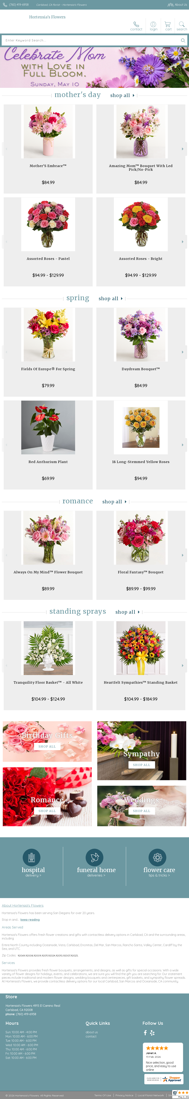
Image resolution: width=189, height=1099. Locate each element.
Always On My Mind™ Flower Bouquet (48, 572)
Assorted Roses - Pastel (48, 259)
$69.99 (48, 478)
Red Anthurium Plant (48, 462)
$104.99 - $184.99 (140, 699)
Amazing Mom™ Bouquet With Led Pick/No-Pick (141, 168)
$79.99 (48, 385)
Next (183, 149)
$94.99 (141, 478)
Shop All (120, 95)
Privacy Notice (124, 1095)
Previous (6, 149)
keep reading (30, 919)
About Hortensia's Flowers (23, 905)
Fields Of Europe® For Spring (48, 369)
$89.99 (48, 588)
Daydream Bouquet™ (141, 369)
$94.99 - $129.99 (48, 275)
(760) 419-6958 (19, 4)
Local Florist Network (151, 1095)
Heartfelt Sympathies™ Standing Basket (141, 682)
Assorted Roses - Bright (141, 259)
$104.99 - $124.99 (48, 699)
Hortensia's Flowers (47, 17)
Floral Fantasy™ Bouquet (141, 572)
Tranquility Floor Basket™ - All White (48, 682)
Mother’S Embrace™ (48, 166)
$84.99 (48, 182)
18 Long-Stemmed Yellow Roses (141, 462)
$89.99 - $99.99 (141, 588)
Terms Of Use (102, 1095)
